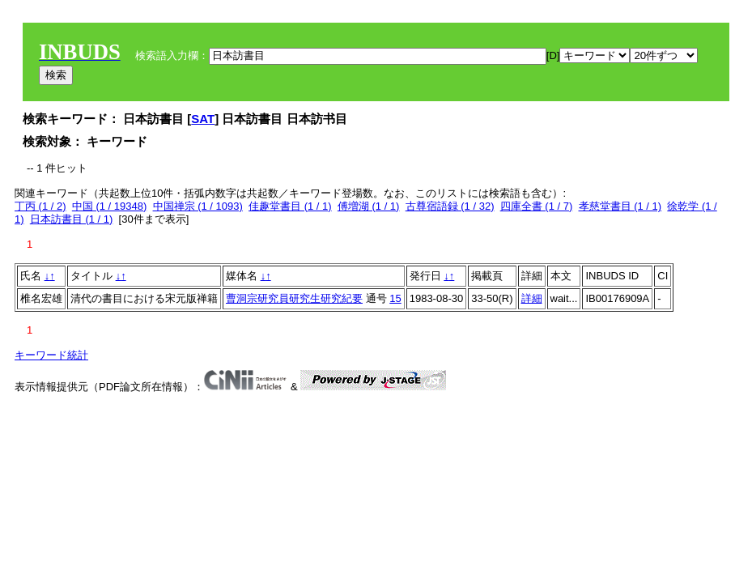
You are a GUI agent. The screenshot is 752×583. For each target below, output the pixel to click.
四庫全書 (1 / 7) (536, 206)
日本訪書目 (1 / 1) (71, 219)
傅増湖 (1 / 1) (369, 206)
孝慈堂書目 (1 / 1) (620, 206)
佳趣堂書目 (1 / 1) (290, 206)
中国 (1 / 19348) (109, 206)
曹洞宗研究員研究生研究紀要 (294, 298)
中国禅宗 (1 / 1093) (198, 206)
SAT (203, 119)
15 (395, 298)
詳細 (531, 298)
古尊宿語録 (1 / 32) (450, 206)
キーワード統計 (51, 355)
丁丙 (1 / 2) (40, 206)
